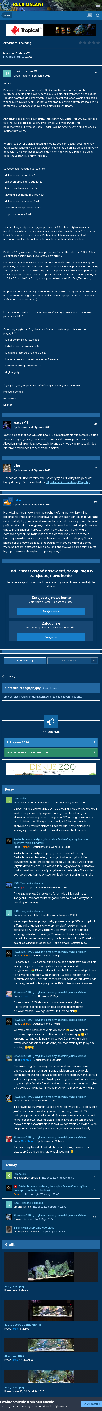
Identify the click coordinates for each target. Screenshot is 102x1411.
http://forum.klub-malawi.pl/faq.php (68, 482)
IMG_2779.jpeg (14, 1286)
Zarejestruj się (51, 611)
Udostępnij (25, 660)
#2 (95, 424)
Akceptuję (91, 1403)
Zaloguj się (51, 637)
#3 (95, 467)
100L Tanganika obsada (28, 883)
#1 (96, 72)
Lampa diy (20, 798)
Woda (28, 56)
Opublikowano (31, 75)
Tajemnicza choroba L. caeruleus (34, 1227)
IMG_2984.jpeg (14, 1387)
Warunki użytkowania (55, 1406)
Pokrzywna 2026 (18, 742)
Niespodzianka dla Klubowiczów (27, 752)
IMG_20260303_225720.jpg (23, 1324)
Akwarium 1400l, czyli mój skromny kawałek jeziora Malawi (50, 951)
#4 (95, 501)
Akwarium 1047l (14, 1355)
